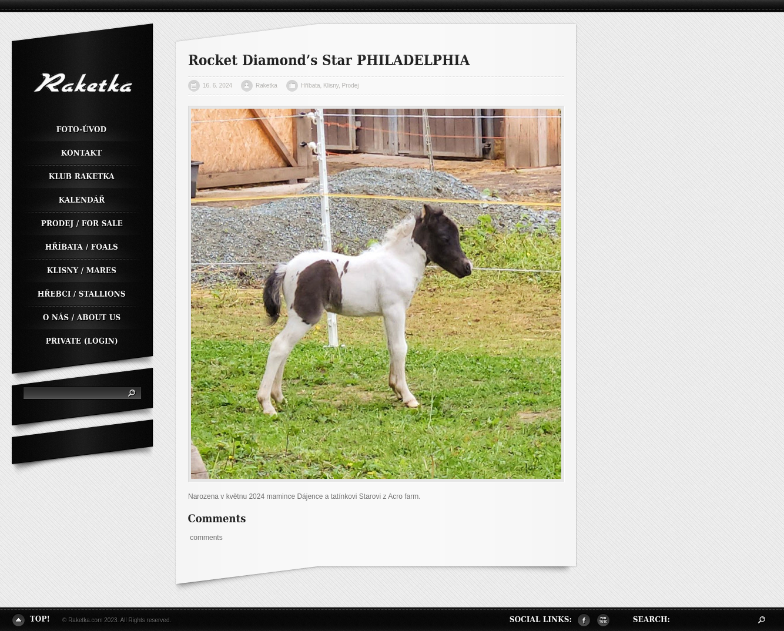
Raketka (266, 85)
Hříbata (310, 85)
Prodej (350, 85)
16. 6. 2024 (217, 85)
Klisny (331, 85)
